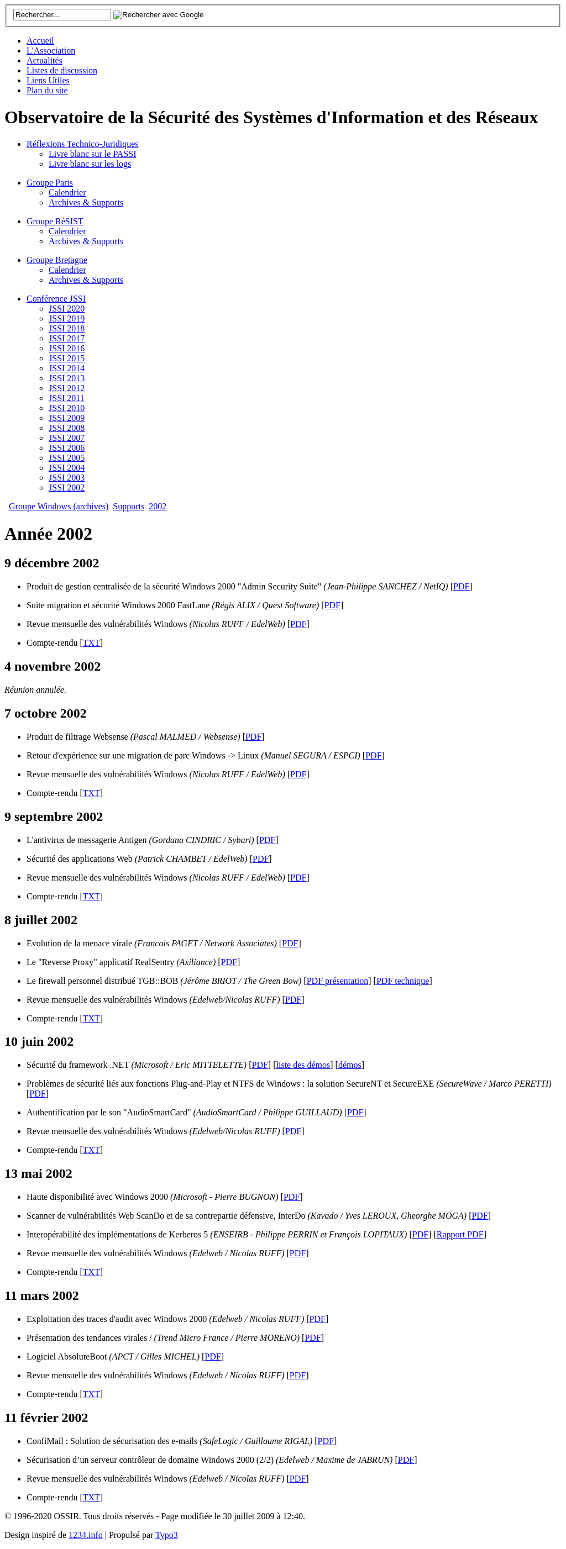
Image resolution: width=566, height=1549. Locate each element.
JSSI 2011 (67, 398)
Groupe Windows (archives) (58, 506)
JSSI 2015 (67, 358)
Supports (128, 506)
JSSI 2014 (67, 368)
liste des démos (303, 1064)
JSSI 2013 (67, 378)
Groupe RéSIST (55, 221)
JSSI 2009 (67, 418)
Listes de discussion (62, 70)
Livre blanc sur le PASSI (93, 154)
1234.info (86, 1535)
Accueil (40, 40)
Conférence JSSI (56, 298)
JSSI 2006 (67, 447)
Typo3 (166, 1535)
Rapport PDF (460, 1234)
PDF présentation (338, 981)
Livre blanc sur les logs (90, 163)
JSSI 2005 (67, 457)
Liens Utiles (48, 80)
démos (349, 1064)
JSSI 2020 (67, 308)
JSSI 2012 (67, 388)
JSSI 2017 (67, 338)
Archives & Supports (86, 202)
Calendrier (67, 192)
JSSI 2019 (67, 318)
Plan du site (47, 90)
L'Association (51, 50)
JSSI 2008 (67, 428)
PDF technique (402, 981)
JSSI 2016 (67, 348)
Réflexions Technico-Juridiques (83, 144)
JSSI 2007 (67, 437)
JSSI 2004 (67, 467)
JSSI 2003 (67, 477)
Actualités (44, 60)
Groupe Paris (50, 182)
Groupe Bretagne (57, 260)
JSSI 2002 (67, 487)
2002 (157, 506)
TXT (91, 642)
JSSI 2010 (67, 408)
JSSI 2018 (67, 328)
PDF (461, 586)
